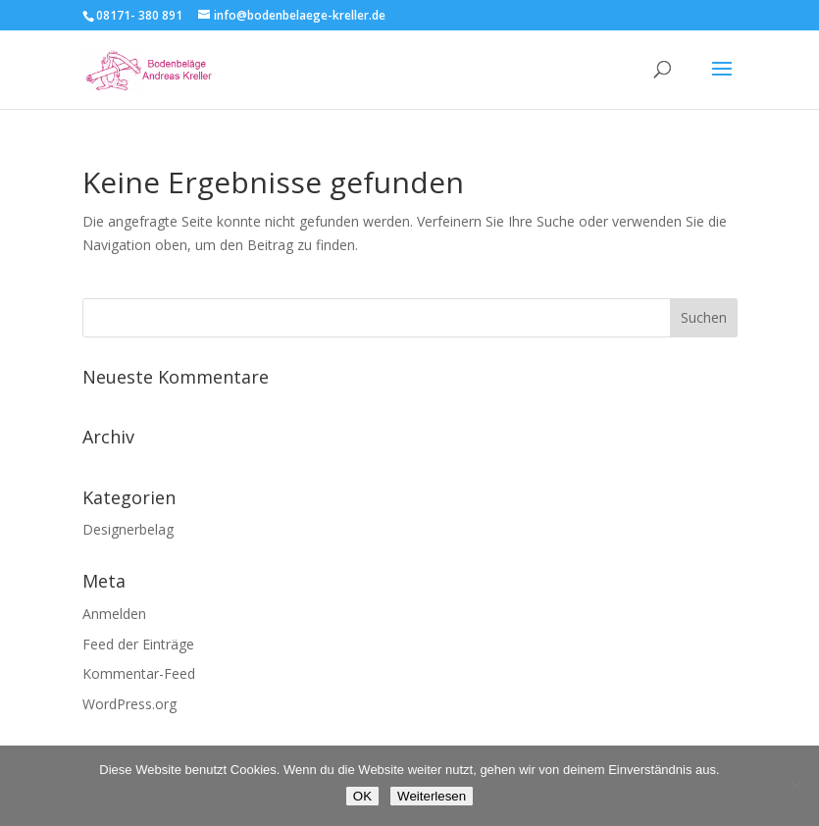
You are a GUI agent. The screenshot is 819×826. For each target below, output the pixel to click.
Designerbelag (128, 529)
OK (362, 796)
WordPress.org (129, 704)
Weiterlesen (431, 796)
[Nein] (794, 786)
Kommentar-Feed (138, 673)
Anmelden (114, 613)
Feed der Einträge (138, 644)
